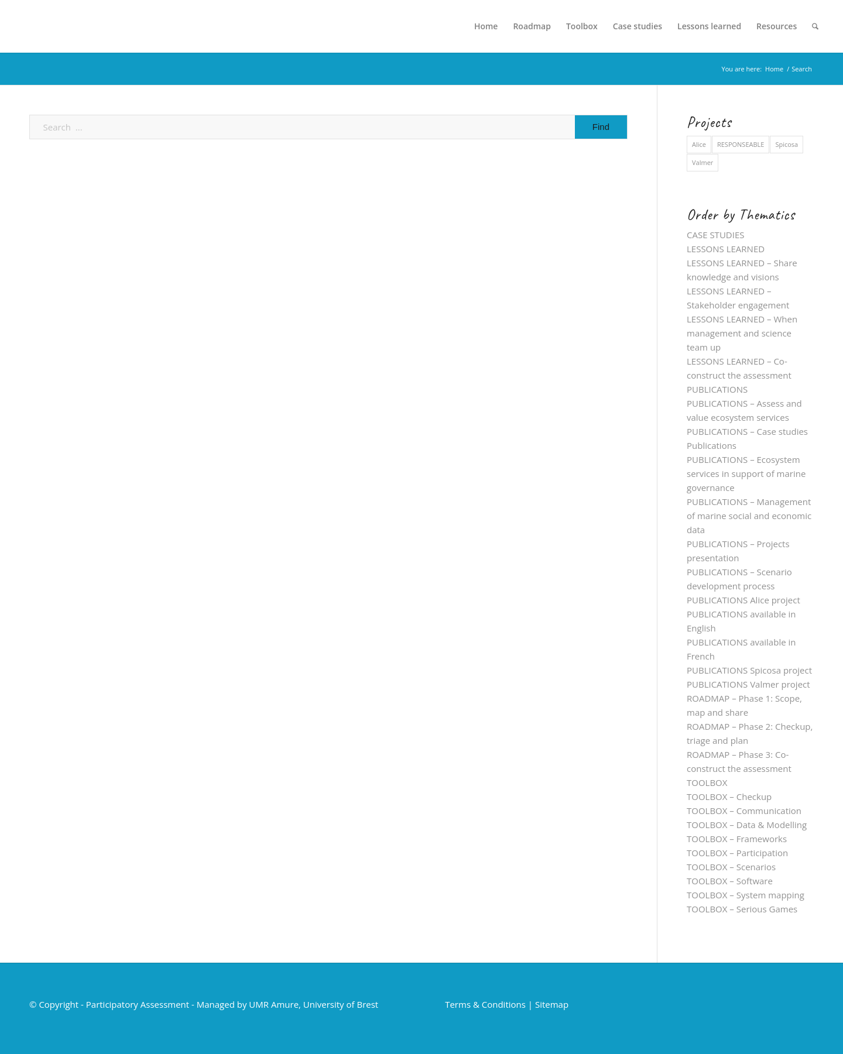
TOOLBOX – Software (730, 881)
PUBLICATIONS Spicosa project (749, 670)
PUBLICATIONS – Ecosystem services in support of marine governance (746, 473)
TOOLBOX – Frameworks (737, 838)
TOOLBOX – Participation (737, 853)
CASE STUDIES (715, 235)
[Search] (815, 26)
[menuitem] (486, 26)
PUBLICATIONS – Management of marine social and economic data (749, 515)
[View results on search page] (601, 127)
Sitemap (551, 1004)
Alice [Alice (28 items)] (699, 144)
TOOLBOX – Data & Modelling (747, 824)
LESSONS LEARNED (726, 249)
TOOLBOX (707, 782)
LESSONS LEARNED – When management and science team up (742, 333)
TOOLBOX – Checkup (729, 796)
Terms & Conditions (485, 1004)
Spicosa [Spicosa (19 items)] (786, 144)
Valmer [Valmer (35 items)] (702, 162)
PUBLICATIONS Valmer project (748, 684)
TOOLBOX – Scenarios (731, 867)
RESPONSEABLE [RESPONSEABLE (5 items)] (740, 144)
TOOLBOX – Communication (744, 810)
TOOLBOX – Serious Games (742, 909)
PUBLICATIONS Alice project (743, 600)
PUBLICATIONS (717, 389)
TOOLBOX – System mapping (745, 895)
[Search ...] (328, 127)
